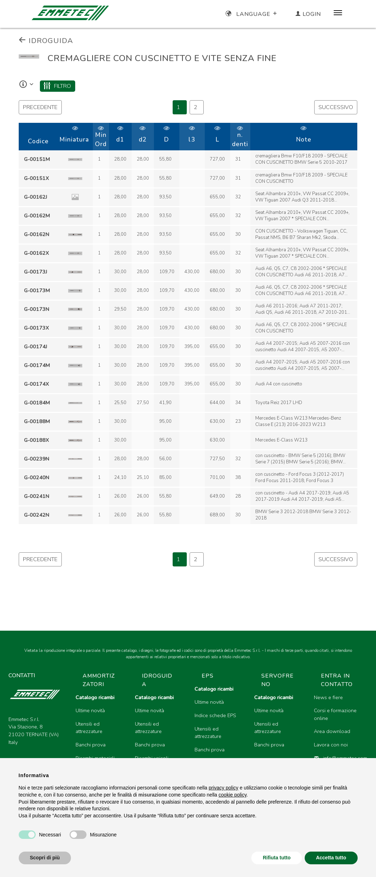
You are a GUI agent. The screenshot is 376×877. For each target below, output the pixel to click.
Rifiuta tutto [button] (277, 857)
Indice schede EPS (215, 715)
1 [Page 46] (178, 107)
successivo (335, 107)
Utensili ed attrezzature (89, 727)
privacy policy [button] (223, 788)
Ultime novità (90, 710)
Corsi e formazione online (335, 714)
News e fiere (328, 697)
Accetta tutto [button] (331, 857)
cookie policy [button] (232, 795)
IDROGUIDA (46, 41)
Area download (332, 731)
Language (252, 14)
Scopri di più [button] (45, 857)
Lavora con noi (331, 744)
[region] (188, 324)
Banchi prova (91, 744)
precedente (40, 107)
